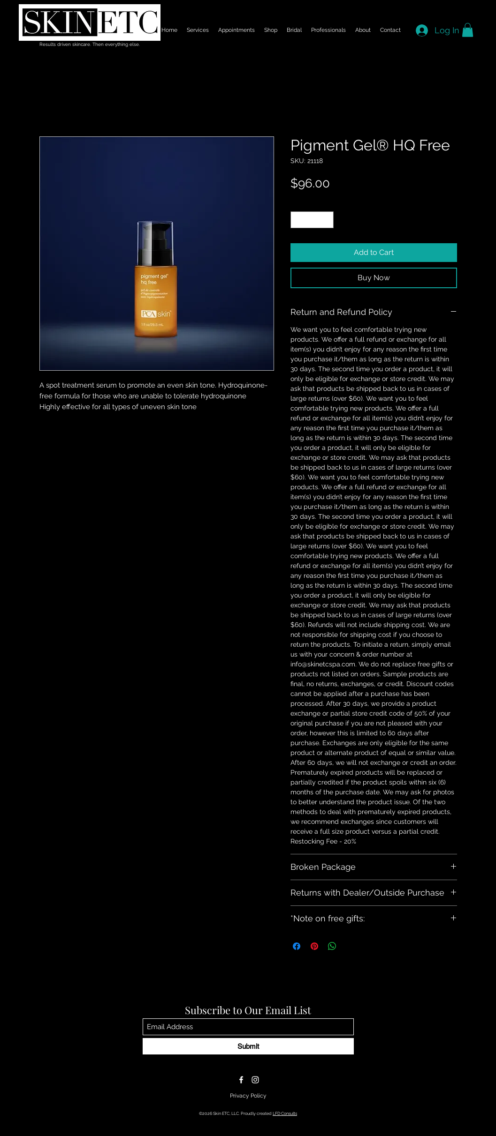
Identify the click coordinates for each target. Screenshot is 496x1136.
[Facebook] (241, 1079)
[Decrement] (297, 220)
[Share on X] (350, 946)
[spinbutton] (312, 220)
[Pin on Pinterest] (314, 946)
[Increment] (326, 220)
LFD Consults (285, 1113)
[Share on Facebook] (296, 946)
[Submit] (248, 1046)
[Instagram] (255, 1079)
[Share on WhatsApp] (332, 946)
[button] (467, 30)
